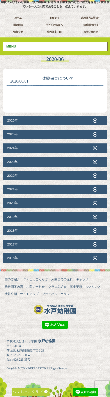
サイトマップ (29, 294)
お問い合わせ (90, 31)
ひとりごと (93, 286)
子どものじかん (54, 24)
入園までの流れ (62, 279)
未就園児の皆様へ (90, 17)
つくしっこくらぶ (35, 279)
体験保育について (58, 78)
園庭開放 (18, 24)
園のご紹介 (12, 279)
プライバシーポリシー (57, 294)
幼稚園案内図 (54, 31)
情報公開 (18, 31)
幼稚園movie (90, 24)
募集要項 (54, 17)
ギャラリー (83, 279)
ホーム (18, 17)
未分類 (35, 81)
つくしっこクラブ (30, 391)
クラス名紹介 (57, 286)
